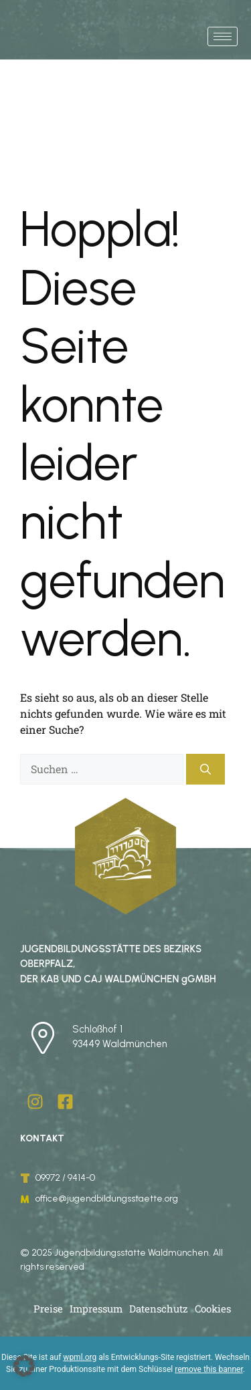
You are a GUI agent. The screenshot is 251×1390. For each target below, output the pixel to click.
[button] (24, 1366)
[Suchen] (205, 769)
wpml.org (79, 1357)
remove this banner (209, 1369)
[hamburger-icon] (222, 36)
